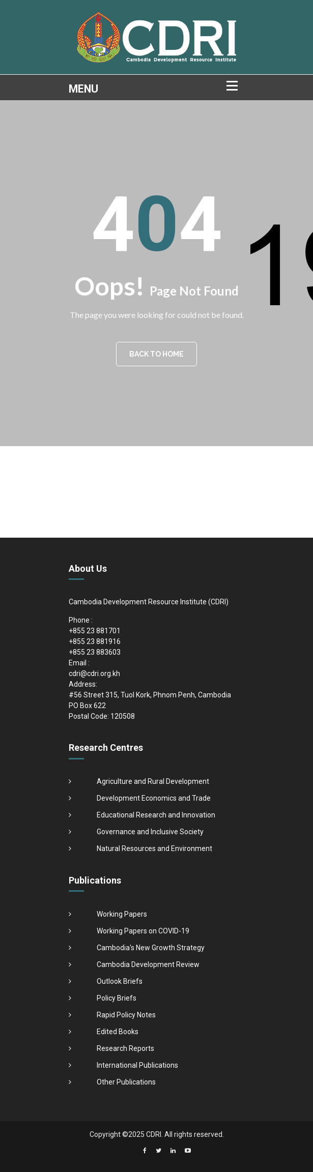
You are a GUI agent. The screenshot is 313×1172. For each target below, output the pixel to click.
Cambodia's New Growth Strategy (151, 948)
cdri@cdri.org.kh (94, 673)
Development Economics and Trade (154, 798)
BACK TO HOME (156, 354)
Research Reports (125, 1048)
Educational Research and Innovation (156, 815)
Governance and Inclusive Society (150, 832)
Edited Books (117, 1032)
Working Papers (122, 914)
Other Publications (126, 1082)
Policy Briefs (116, 998)
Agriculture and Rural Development (153, 781)
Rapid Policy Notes (126, 1015)
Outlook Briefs (120, 981)
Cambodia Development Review (148, 964)
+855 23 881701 (95, 631)
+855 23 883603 (95, 652)
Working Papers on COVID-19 (143, 931)
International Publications (137, 1065)
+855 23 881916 (95, 641)
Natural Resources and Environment (154, 848)
